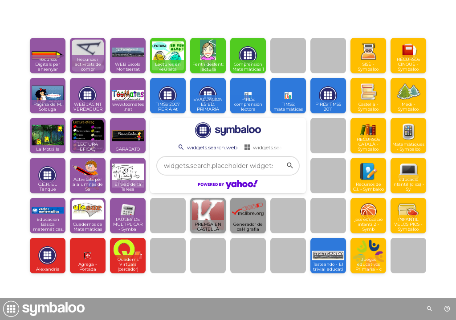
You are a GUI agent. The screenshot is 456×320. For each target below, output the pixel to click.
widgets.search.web (207, 147)
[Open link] (47, 55)
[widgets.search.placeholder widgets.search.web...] (228, 166)
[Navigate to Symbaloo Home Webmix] (42, 309)
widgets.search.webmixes (280, 147)
